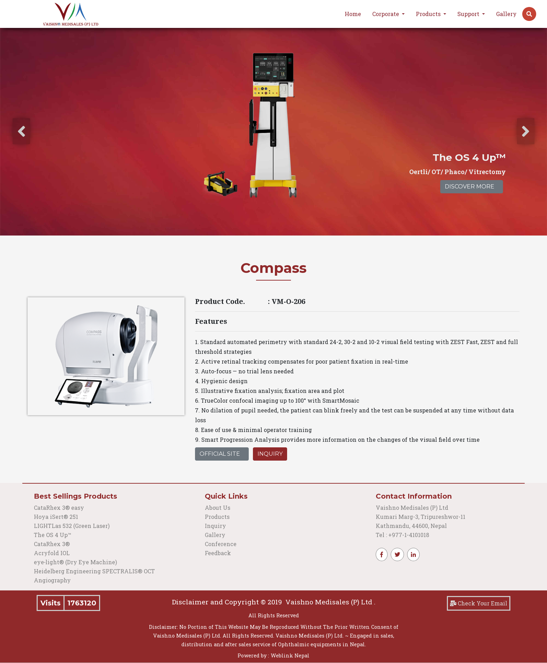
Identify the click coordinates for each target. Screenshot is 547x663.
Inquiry (270, 453)
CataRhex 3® (52, 543)
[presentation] (21, 131)
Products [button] (429, 13)
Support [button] (469, 13)
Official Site (220, 453)
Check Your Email (478, 603)
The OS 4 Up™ (52, 534)
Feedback (218, 553)
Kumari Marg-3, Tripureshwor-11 (420, 516)
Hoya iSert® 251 (56, 516)
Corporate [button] (386, 13)
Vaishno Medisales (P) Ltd (413, 507)
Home (353, 13)
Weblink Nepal (290, 655)
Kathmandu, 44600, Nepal (411, 525)
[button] (529, 14)
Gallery (506, 13)
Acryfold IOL (52, 553)
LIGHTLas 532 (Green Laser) (72, 525)
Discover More (469, 186)
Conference (221, 543)
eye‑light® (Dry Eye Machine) (75, 562)
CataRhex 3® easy (59, 507)
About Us (217, 507)
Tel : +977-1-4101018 (402, 534)
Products (217, 516)
